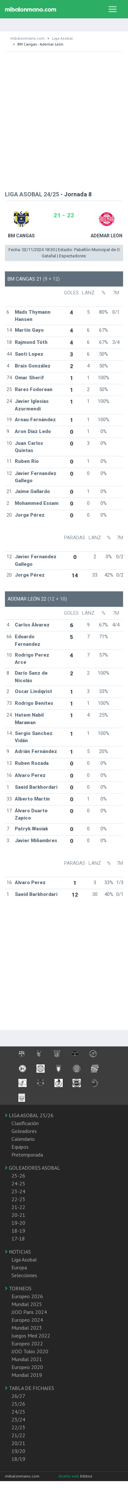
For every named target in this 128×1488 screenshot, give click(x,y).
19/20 (18, 1451)
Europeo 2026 (27, 1296)
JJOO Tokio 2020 (29, 1351)
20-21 (18, 1215)
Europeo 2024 (27, 1320)
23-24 (18, 1191)
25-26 (18, 1175)
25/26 (18, 1403)
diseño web (69, 1476)
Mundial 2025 (26, 1304)
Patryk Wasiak (31, 829)
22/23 (18, 1427)
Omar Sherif (29, 378)
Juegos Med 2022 (30, 1335)
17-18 (18, 1238)
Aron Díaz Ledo (33, 431)
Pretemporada (27, 1154)
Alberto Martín (32, 799)
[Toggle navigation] (112, 9)
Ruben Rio (27, 461)
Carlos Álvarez (32, 625)
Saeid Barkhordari (36, 787)
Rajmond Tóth (31, 342)
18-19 (18, 1230)
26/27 (18, 1396)
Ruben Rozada (32, 763)
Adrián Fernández (36, 751)
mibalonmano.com (27, 38)
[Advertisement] (61, 119)
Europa (19, 1267)
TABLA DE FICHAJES (29, 1388)
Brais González (33, 366)
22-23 (18, 1199)
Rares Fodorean (34, 389)
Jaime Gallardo (32, 491)
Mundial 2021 (26, 1359)
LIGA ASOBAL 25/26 (29, 1115)
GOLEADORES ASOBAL (32, 1167)
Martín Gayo (29, 330)
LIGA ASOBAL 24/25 (32, 194)
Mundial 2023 (26, 1327)
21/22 (18, 1435)
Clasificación (25, 1123)
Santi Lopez (29, 354)
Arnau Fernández (35, 420)
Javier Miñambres (36, 840)
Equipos (20, 1146)
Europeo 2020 (27, 1367)
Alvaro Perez (30, 775)
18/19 (18, 1459)
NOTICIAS (18, 1251)
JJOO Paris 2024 (29, 1312)
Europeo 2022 (27, 1343)
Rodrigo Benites (34, 703)
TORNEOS (18, 1288)
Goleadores (24, 1131)
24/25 (18, 1411)
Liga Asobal (62, 38)
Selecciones (24, 1275)
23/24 (18, 1419)
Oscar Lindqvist (33, 691)
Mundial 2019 (26, 1375)
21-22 (18, 1207)
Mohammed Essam (36, 503)
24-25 (18, 1183)
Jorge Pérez (30, 515)
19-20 (18, 1223)
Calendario (23, 1139)
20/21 (18, 1443)
